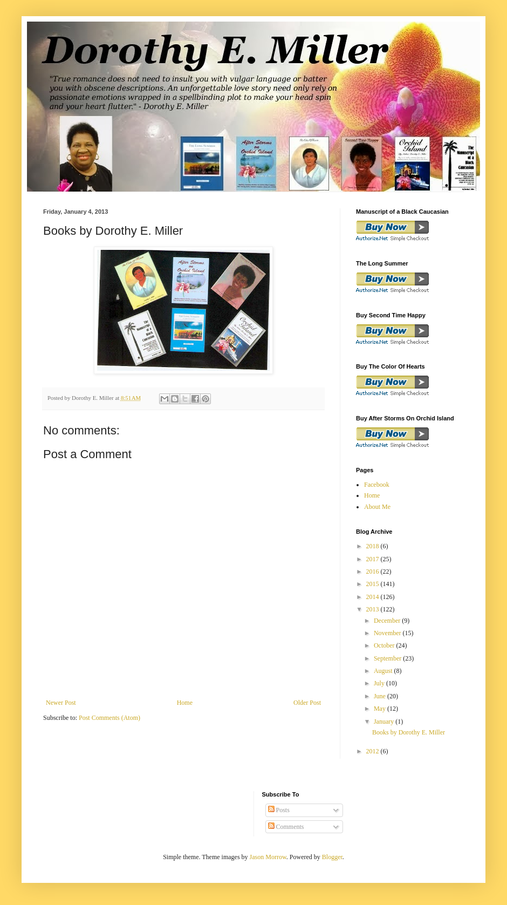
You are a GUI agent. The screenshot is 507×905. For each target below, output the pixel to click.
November (388, 633)
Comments (286, 827)
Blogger (332, 857)
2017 (373, 559)
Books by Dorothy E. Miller (408, 732)
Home (185, 702)
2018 (373, 546)
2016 (373, 571)
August (384, 671)
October (385, 645)
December (388, 620)
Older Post (307, 702)
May (380, 708)
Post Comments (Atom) (109, 718)
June (380, 696)
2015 (373, 584)
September (388, 658)
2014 (373, 597)
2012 (373, 751)
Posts (279, 810)
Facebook (376, 484)
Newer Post (61, 702)
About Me (377, 507)
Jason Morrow (268, 857)
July (380, 683)
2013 (373, 609)
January (384, 721)
